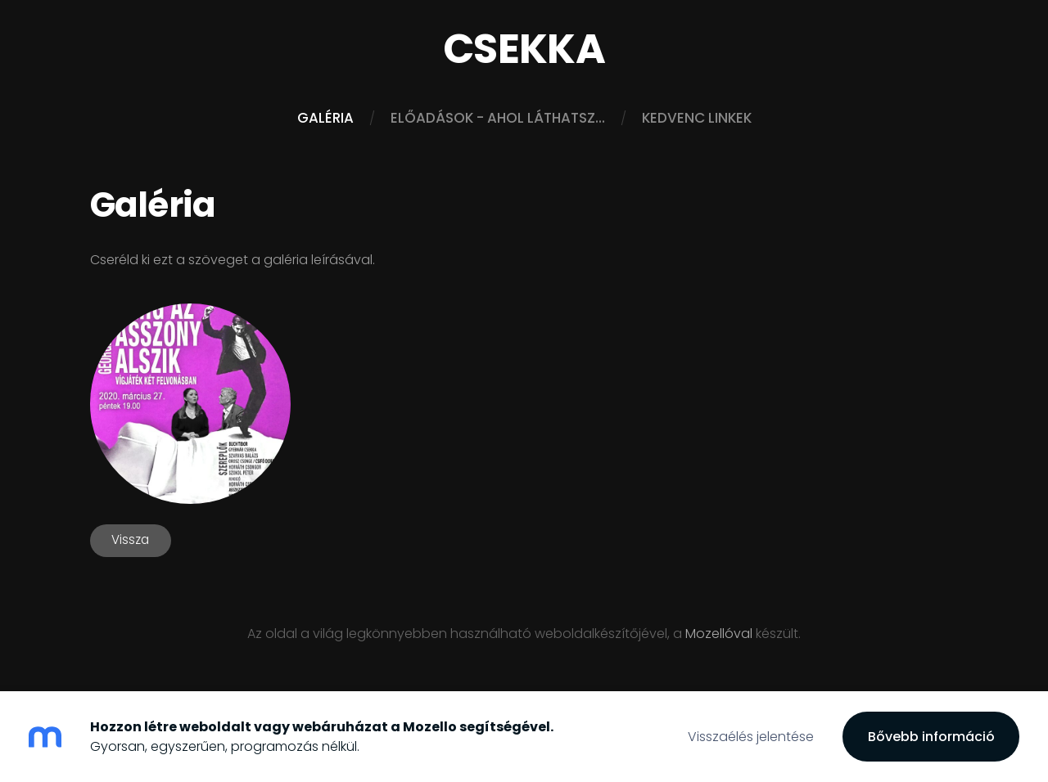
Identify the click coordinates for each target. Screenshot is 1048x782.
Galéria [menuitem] (325, 118)
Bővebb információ (931, 736)
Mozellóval (718, 633)
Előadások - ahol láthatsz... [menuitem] (498, 118)
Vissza (130, 539)
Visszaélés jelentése (751, 736)
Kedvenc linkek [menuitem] (697, 118)
